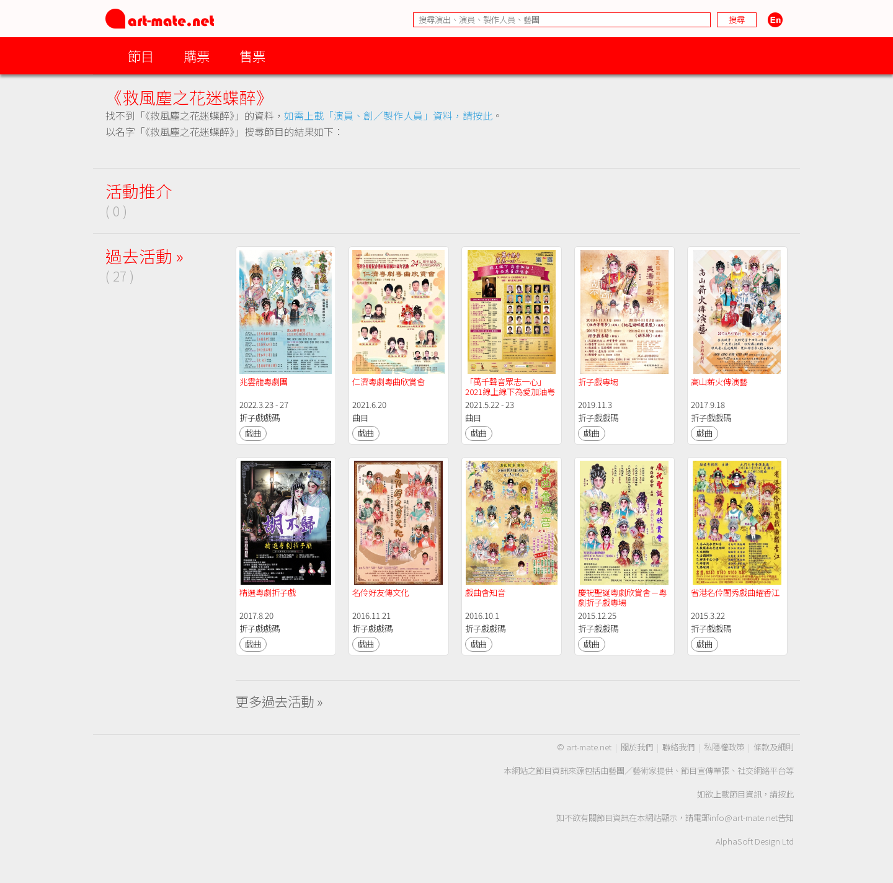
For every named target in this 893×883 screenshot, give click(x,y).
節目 (141, 55)
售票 (252, 55)
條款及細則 (773, 747)
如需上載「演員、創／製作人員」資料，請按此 (388, 115)
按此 (786, 794)
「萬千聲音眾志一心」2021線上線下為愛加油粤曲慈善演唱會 (510, 391)
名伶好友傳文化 (380, 592)
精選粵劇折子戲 (267, 592)
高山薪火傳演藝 (719, 382)
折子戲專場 (598, 382)
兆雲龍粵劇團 (263, 382)
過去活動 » (144, 256)
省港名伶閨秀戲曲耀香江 (735, 592)
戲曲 (253, 433)
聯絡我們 (678, 747)
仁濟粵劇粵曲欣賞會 (388, 382)
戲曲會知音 (485, 592)
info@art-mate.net (743, 817)
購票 (197, 55)
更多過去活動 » (279, 701)
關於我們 (637, 747)
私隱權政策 (724, 747)
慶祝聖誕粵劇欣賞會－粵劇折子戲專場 (622, 597)
